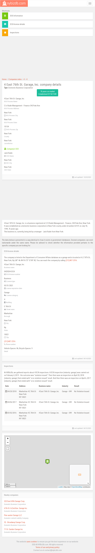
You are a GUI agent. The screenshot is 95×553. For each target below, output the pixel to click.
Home (4, 79)
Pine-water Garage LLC (13, 515)
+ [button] (8, 439)
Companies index (15, 79)
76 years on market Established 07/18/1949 (47, 92)
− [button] (8, 443)
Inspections (14, 32)
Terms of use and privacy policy (47, 547)
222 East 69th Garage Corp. (14, 501)
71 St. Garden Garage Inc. (13, 529)
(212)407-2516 (71, 260)
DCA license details (17, 24)
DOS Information (16, 16)
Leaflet (60, 487)
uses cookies (32, 541)
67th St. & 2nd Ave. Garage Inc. (15, 508)
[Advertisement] (47, 56)
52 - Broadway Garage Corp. (14, 522)
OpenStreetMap (77, 487)
